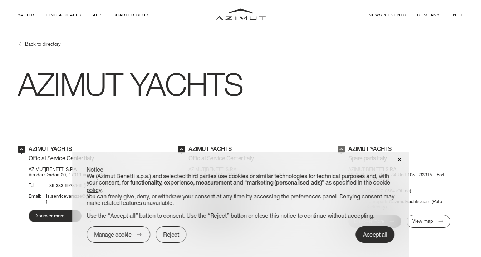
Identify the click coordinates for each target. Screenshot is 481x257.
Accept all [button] (375, 234)
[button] (399, 159)
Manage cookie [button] (113, 234)
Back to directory (43, 44)
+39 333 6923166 (64, 185)
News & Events (387, 14)
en (453, 14)
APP (97, 14)
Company (428, 14)
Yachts (27, 14)
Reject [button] (171, 234)
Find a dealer (64, 14)
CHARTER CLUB (131, 14)
